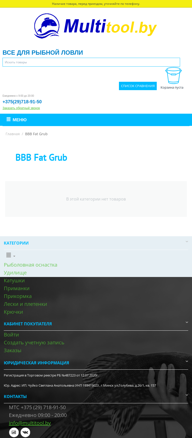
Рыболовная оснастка (30, 264)
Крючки (13, 311)
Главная (13, 133)
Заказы (12, 350)
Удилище (15, 272)
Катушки (14, 280)
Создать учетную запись (34, 342)
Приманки (17, 288)
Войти (11, 334)
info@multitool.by (30, 423)
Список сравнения (138, 86)
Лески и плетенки (25, 304)
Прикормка (18, 296)
